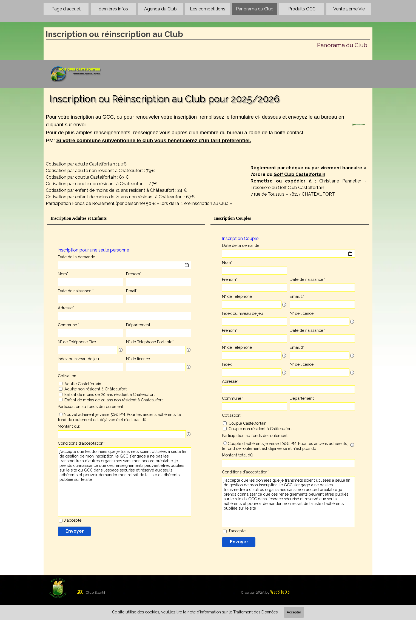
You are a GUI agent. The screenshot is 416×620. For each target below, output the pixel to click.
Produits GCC (301, 9)
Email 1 (297, 296)
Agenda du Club (160, 9)
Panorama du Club (254, 9)
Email (132, 290)
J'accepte (237, 530)
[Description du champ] (284, 304)
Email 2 (297, 347)
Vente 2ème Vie (349, 9)
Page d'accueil (66, 9)
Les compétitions (207, 9)
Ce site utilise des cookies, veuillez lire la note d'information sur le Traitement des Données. (195, 612)
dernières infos (113, 9)
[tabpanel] (195, 135)
